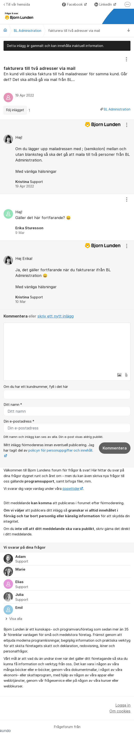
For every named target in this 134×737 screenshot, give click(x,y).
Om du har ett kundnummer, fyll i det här (36, 387)
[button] (119, 375)
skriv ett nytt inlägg (56, 316)
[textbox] (67, 346)
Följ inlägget (15, 110)
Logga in (122, 705)
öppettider (71, 489)
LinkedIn (103, 4)
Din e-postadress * (19, 421)
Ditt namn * (13, 404)
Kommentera (115, 448)
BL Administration (117, 109)
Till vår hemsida (17, 4)
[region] (67, 85)
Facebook (73, 4)
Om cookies (119, 711)
